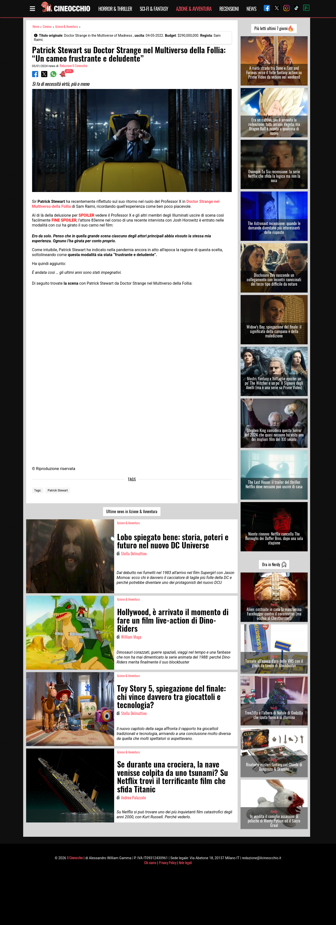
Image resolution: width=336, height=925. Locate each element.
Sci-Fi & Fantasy (154, 8)
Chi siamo (150, 862)
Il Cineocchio (75, 857)
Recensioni (229, 8)
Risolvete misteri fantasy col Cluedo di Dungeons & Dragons (274, 767)
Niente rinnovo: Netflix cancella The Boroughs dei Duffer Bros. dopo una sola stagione (274, 538)
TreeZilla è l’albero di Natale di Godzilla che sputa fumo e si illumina (274, 715)
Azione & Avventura (194, 8)
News (251, 8)
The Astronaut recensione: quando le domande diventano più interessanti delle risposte (274, 227)
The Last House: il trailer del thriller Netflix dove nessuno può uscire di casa (274, 484)
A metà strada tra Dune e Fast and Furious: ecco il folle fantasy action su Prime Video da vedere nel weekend (274, 72)
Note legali (185, 862)
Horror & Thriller (115, 8)
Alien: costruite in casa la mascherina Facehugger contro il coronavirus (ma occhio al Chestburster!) (274, 613)
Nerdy (274, 604)
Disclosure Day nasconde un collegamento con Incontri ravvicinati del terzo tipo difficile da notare (274, 279)
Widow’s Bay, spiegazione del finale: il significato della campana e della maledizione (274, 331)
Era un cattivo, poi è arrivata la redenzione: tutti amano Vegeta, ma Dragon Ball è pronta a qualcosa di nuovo (274, 126)
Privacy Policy (167, 862)
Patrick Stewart (58, 490)
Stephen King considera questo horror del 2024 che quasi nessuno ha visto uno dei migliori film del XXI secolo (274, 434)
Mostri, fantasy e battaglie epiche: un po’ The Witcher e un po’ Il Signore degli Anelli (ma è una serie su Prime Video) (274, 383)
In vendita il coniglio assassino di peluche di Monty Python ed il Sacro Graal (274, 820)
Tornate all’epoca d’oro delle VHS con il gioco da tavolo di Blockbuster (274, 663)
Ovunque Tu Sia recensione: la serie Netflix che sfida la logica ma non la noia (274, 176)
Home (36, 26)
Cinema (47, 26)
